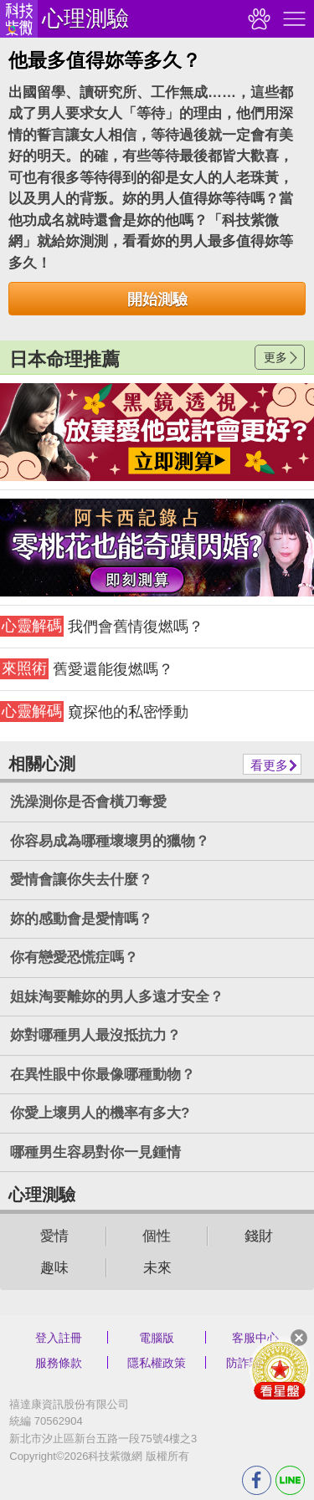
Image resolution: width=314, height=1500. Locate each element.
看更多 (269, 765)
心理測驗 (85, 18)
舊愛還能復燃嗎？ (86, 668)
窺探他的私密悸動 (94, 711)
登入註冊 (58, 1337)
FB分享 (256, 1480)
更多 (275, 357)
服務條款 (58, 1362)
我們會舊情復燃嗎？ (101, 626)
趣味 (54, 1268)
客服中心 (255, 1337)
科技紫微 (19, 19)
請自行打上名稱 (157, 432)
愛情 (54, 1236)
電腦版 (156, 1337)
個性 (156, 1236)
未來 (157, 1268)
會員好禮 (280, 1369)
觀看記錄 (257, 19)
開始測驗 (157, 299)
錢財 (259, 1236)
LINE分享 (290, 1480)
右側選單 (292, 19)
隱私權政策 (156, 1362)
